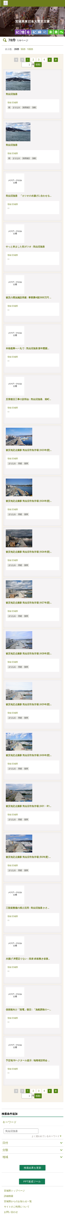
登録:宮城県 (12, 102)
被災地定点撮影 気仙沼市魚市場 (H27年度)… (29, 602)
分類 (5, 1150)
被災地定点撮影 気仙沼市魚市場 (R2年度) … (28, 857)
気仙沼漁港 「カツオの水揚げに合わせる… (28, 195)
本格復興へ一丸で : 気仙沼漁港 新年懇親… (27, 348)
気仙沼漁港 (11, 94)
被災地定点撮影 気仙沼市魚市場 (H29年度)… (29, 704)
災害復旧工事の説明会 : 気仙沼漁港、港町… (28, 399)
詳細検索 (8, 1196)
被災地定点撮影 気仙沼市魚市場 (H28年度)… (29, 653)
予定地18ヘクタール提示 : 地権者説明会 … (28, 1060)
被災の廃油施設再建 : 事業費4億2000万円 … (28, 297)
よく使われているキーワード (46, 1136)
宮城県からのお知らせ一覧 (18, 1201)
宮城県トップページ (14, 1190)
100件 (30, 49)
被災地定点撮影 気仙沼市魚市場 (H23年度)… (29, 450)
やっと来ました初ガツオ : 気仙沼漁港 (25, 246)
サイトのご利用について (16, 1206)
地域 (5, 1157)
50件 (23, 49)
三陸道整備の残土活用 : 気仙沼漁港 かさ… (27, 907)
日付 (5, 1142)
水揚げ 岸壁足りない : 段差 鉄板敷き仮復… (28, 958)
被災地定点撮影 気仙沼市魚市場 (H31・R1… (28, 806)
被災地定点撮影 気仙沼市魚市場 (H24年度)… (29, 501)
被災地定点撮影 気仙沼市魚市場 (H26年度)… (29, 551)
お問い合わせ (11, 1212)
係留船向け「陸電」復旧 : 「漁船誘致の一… (28, 1009)
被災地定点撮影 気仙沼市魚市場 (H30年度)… (29, 755)
